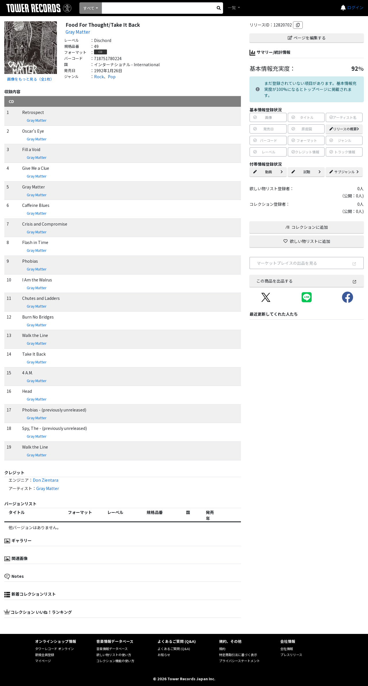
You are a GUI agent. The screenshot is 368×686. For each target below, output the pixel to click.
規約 (222, 648)
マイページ (43, 660)
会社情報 (286, 648)
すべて (89, 8)
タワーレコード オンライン (54, 648)
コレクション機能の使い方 (115, 660)
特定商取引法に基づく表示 (238, 654)
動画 (268, 171)
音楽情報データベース (112, 648)
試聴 (306, 171)
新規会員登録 (44, 654)
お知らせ (164, 654)
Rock (99, 76)
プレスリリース (291, 654)
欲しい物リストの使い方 (113, 654)
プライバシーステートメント (239, 660)
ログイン (355, 7)
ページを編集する (307, 38)
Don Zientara (45, 480)
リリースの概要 (344, 128)
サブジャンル (344, 171)
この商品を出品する (306, 281)
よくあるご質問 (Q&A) (174, 648)
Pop (112, 76)
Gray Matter (78, 31)
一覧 (232, 7)
